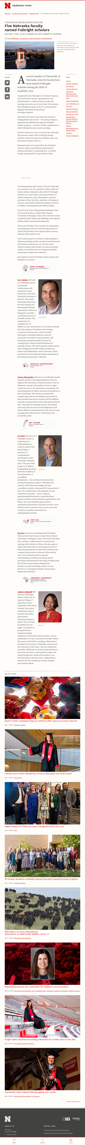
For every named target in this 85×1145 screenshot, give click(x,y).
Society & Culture (19, 725)
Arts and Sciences (72, 111)
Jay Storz (21, 436)
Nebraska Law (74, 103)
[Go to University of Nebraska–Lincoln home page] (8, 6)
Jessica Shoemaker (25, 377)
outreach (69, 133)
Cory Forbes (22, 280)
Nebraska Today (22, 5)
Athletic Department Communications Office (58, 1133)
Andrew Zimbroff (24, 592)
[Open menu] (14, 1141)
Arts (15, 830)
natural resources (71, 89)
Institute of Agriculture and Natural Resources (72, 94)
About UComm (11, 1134)
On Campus (18, 778)
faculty (68, 81)
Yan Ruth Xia (70, 114)
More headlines (73, 1101)
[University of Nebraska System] (76, 1119)
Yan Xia (20, 533)
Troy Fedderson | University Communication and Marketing (29, 38)
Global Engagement (72, 136)
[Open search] (42, 1141)
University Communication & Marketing (56, 1130)
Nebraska (7, 13)
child (76, 114)
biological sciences (72, 109)
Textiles (68, 126)
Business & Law (40, 991)
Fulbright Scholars (72, 83)
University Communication (20, 13)
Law (67, 103)
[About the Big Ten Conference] (66, 1119)
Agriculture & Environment (22, 938)
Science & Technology (61, 991)
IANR (67, 98)
